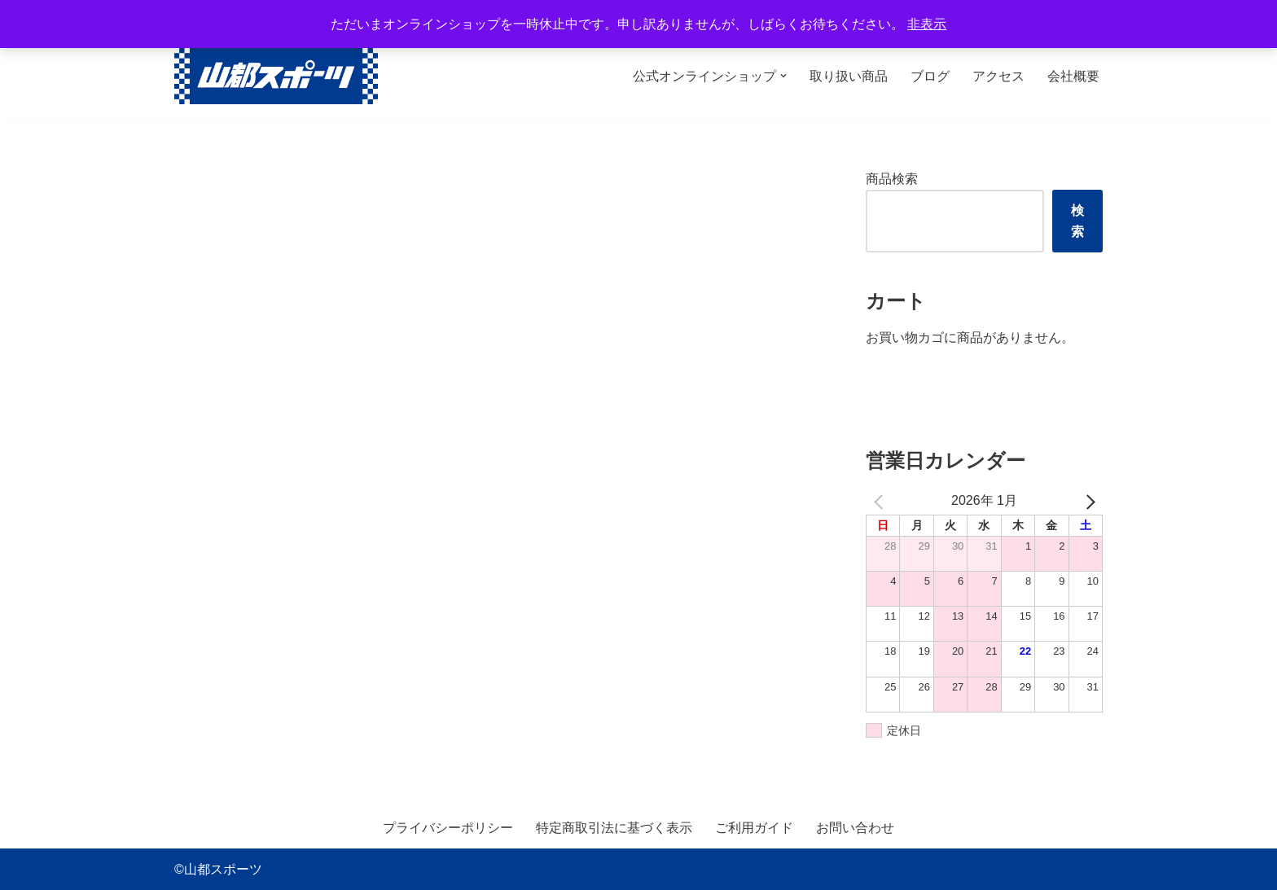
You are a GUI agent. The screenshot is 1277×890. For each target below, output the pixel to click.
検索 (1077, 221)
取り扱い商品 (849, 76)
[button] (783, 75)
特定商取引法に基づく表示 (614, 828)
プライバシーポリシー (448, 828)
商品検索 (892, 179)
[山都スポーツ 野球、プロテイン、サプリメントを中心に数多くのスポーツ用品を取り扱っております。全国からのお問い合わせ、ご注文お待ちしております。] (276, 76)
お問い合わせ (855, 828)
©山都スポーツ (218, 869)
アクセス (998, 76)
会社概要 (1073, 76)
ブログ (930, 76)
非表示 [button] (926, 24)
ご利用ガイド (754, 828)
